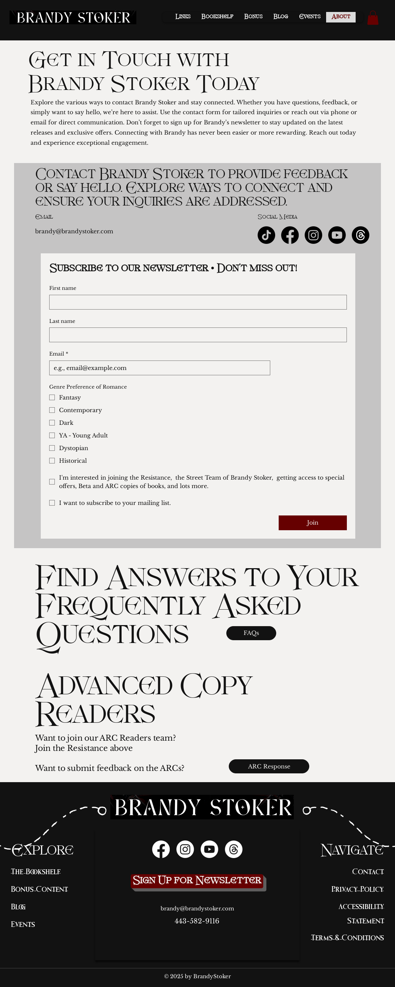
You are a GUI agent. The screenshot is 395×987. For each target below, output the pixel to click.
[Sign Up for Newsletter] (197, 881)
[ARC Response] (269, 766)
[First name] (196, 302)
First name (62, 288)
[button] (373, 18)
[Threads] (233, 849)
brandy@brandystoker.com (74, 231)
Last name (62, 321)
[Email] (158, 368)
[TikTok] (266, 235)
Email (58, 354)
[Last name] (196, 335)
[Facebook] (290, 235)
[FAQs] (251, 633)
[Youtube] (337, 235)
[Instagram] (313, 235)
